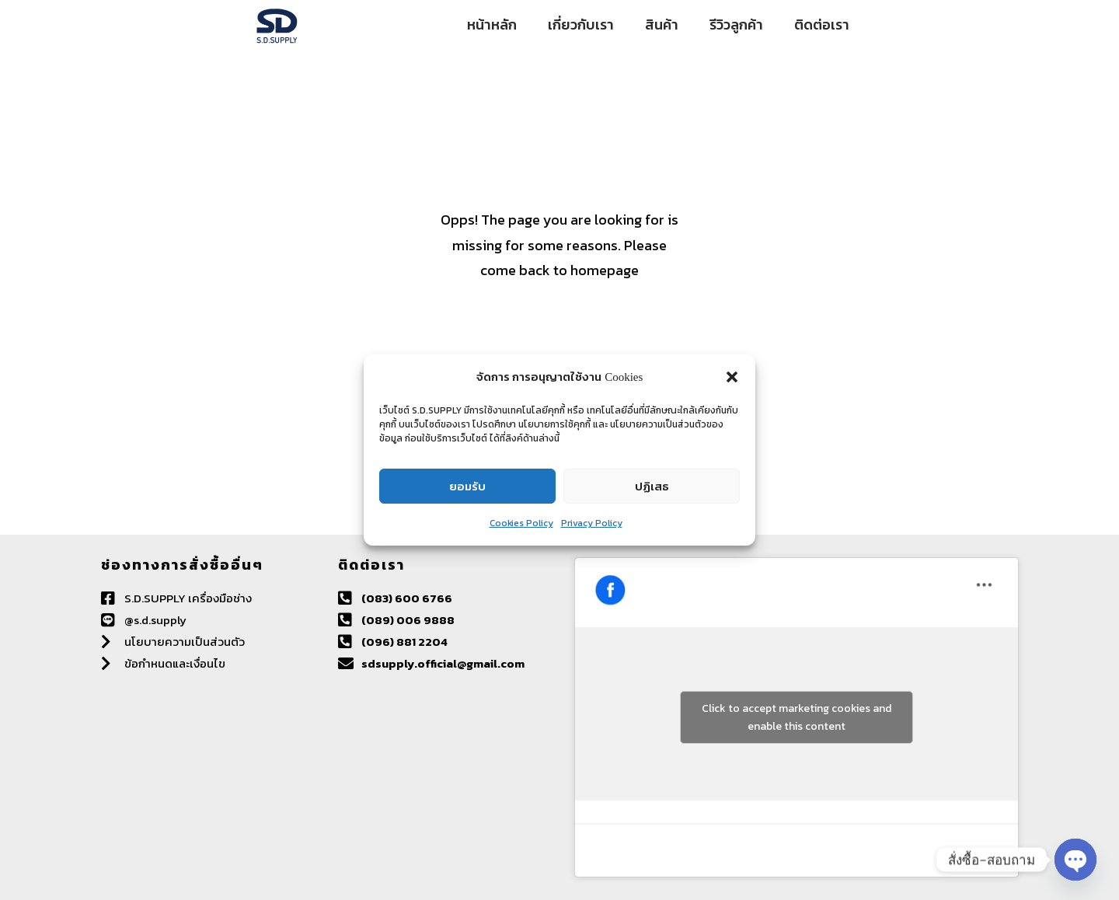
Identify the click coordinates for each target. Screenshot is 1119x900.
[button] (732, 377)
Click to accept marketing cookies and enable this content (796, 717)
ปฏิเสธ (652, 486)
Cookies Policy (521, 523)
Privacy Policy (591, 523)
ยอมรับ (467, 486)
